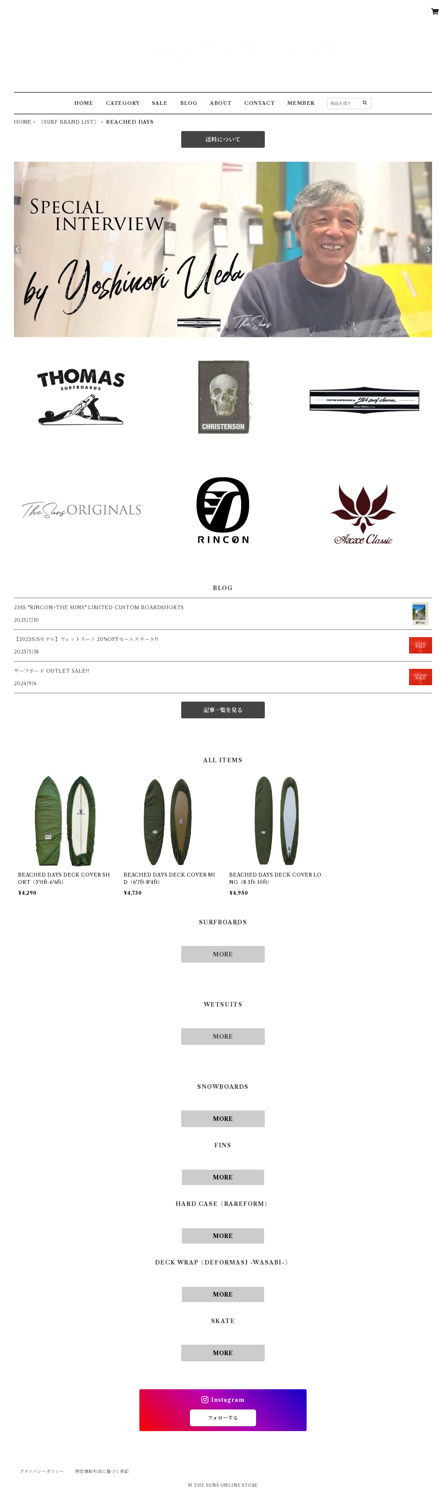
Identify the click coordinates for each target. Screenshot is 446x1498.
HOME (83, 103)
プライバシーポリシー (42, 1471)
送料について (223, 139)
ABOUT (221, 103)
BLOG (189, 103)
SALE (159, 103)
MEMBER (301, 103)
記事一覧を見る (223, 709)
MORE (223, 954)
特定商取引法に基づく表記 (102, 1471)
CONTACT (259, 103)
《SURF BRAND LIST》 (69, 122)
